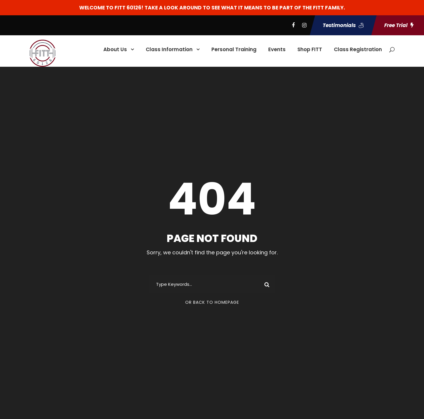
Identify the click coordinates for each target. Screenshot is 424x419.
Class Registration (358, 49)
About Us (115, 49)
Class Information (169, 49)
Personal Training (233, 49)
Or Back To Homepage (212, 302)
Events (277, 49)
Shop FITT (309, 49)
